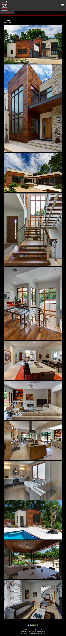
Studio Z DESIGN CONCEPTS (4, 6)
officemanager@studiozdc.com (38, 633)
